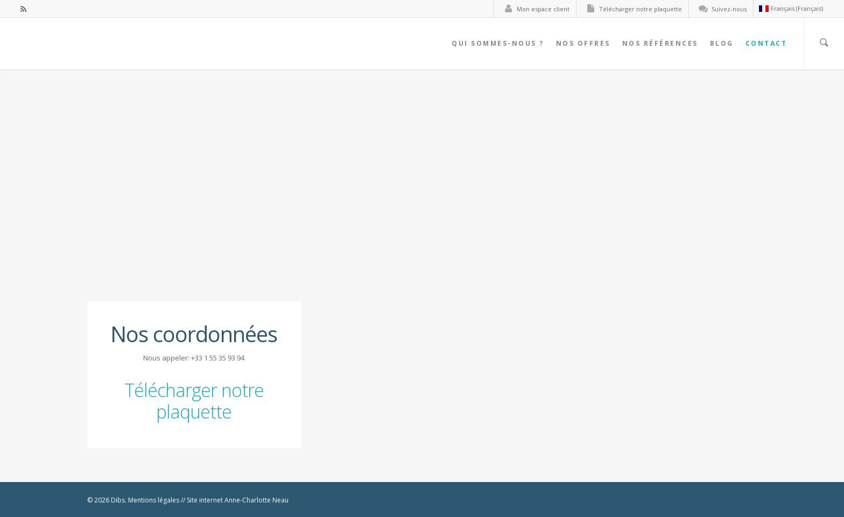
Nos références (660, 43)
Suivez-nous (720, 9)
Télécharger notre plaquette (632, 9)
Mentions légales (153, 500)
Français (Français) (791, 8)
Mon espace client (534, 9)
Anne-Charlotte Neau (256, 500)
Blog (722, 43)
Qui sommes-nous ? (498, 43)
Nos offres (583, 43)
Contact (766, 43)
